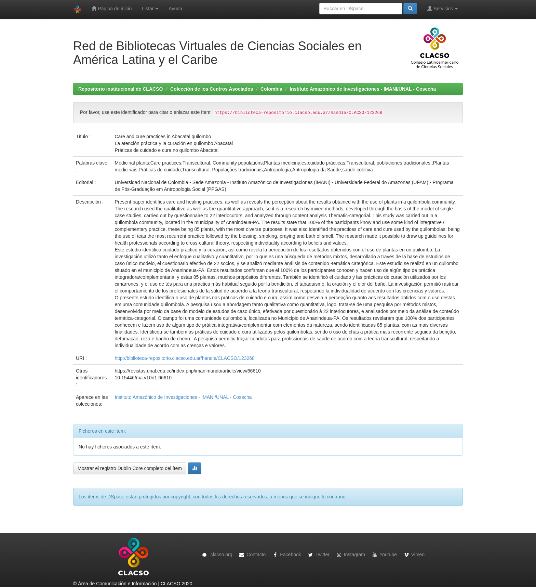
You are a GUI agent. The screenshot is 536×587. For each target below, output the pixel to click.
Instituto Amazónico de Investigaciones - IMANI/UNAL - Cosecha (363, 89)
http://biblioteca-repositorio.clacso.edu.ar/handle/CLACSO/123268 (185, 358)
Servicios (442, 8)
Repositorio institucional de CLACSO (120, 89)
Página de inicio (112, 8)
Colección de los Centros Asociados (211, 89)
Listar (150, 8)
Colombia (271, 89)
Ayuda (175, 8)
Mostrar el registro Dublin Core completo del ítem (130, 468)
